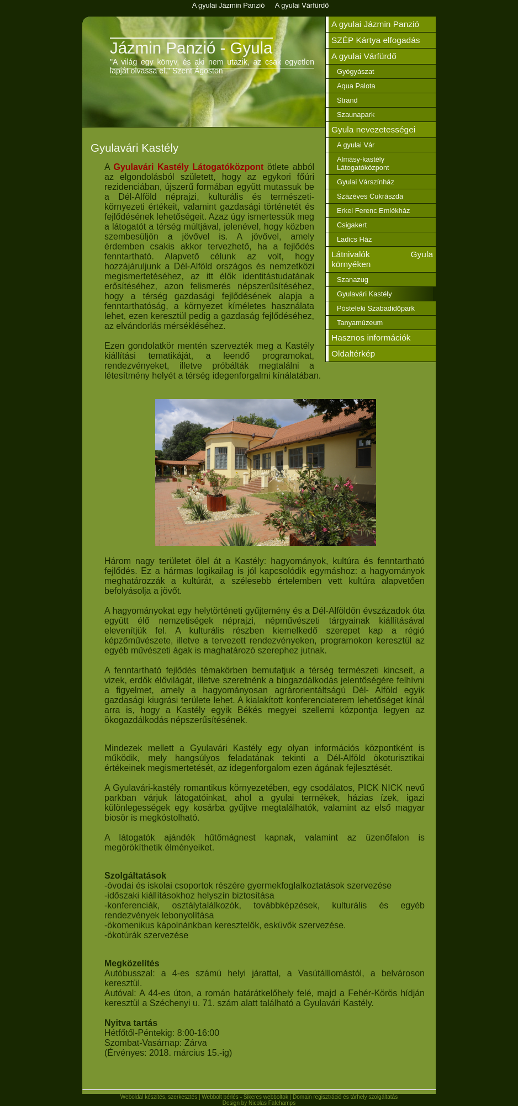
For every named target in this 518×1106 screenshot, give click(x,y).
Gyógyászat (355, 71)
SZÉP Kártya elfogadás (375, 40)
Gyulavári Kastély (364, 294)
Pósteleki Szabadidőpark (376, 308)
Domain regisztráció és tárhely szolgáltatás (345, 1097)
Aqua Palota (356, 86)
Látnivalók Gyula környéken (382, 259)
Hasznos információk (371, 337)
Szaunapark (355, 114)
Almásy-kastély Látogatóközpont (363, 163)
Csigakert (352, 225)
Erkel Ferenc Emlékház (373, 210)
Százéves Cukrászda (370, 196)
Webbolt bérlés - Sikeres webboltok (245, 1097)
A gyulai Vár (355, 145)
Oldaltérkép (353, 353)
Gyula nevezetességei (373, 129)
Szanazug (352, 279)
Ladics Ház (354, 239)
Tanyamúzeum (360, 322)
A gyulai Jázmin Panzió (375, 24)
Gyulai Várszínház (365, 182)
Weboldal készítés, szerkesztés (158, 1097)
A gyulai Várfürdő (364, 56)
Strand (347, 100)
